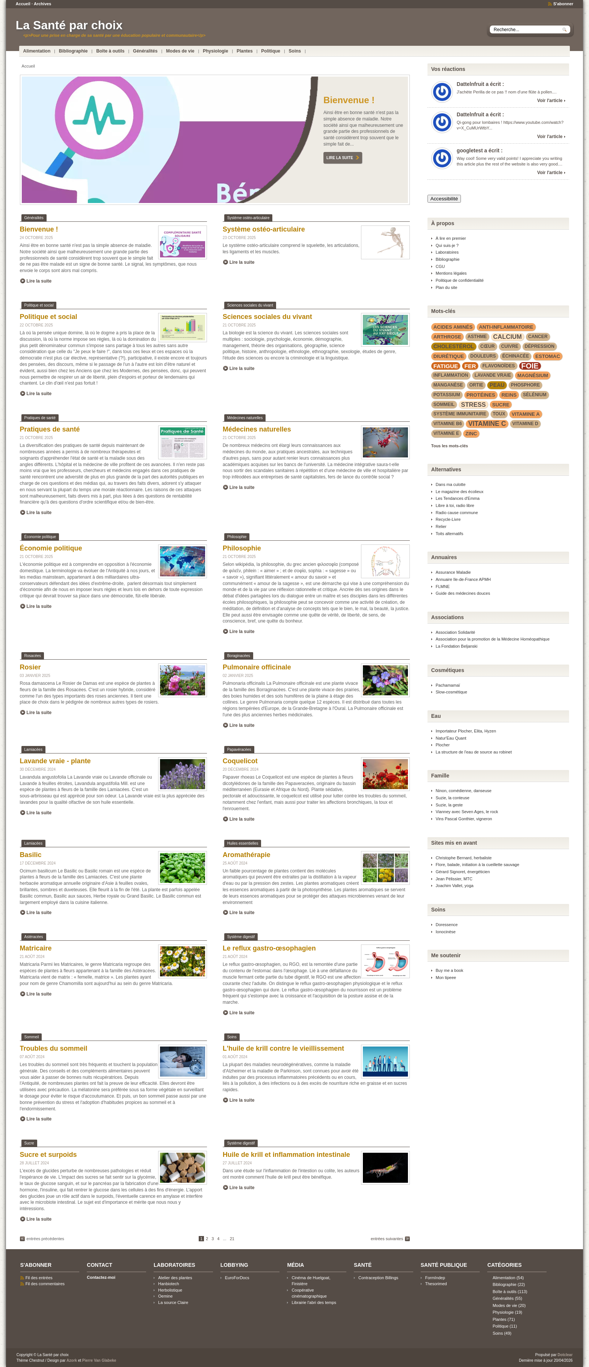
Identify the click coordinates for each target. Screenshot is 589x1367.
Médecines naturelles (245, 418)
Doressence (447, 924)
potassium (446, 394)
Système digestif (241, 937)
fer (470, 366)
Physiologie (215, 51)
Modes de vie (180, 51)
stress (473, 404)
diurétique (448, 356)
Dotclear (564, 1355)
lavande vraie (492, 375)
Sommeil (31, 1037)
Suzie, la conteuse (453, 798)
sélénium (535, 394)
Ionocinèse (446, 931)
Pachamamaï (448, 685)
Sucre (29, 1143)
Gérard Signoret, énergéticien (463, 871)
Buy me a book (449, 970)
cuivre (509, 346)
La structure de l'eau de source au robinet (474, 752)
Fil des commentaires (45, 1283)
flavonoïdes (498, 365)
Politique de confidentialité (460, 280)
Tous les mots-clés (449, 446)
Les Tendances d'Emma (458, 498)
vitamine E (446, 433)
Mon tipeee (446, 977)
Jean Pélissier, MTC (454, 879)
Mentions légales (451, 273)
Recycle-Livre (448, 519)
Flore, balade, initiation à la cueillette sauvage (478, 864)
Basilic (31, 855)
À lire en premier (451, 238)
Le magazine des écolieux (459, 491)
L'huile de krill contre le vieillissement (283, 1048)
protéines (481, 395)
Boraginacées (238, 656)
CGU (440, 266)
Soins (295, 51)
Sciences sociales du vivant (250, 305)
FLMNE (443, 586)
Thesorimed (436, 1283)
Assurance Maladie (453, 572)
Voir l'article (549, 100)
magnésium (532, 375)
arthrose (447, 337)
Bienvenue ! (349, 100)
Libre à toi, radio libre (455, 505)
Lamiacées (33, 749)
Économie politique (40, 537)
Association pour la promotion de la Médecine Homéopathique (493, 639)
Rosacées (32, 656)
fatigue (445, 366)
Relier (441, 526)
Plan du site (446, 287)
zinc (471, 433)
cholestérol (453, 346)
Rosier (30, 667)
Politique (270, 51)
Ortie (476, 385)
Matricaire (36, 948)
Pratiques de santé (40, 418)
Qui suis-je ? (447, 245)
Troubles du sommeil (54, 1048)
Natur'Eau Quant (451, 738)
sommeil (444, 404)
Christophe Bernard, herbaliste (464, 858)
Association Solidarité (455, 632)
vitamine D (525, 423)
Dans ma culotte (450, 484)
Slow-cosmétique (451, 692)
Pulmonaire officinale (257, 667)
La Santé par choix (69, 25)
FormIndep (435, 1277)
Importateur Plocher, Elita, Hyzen (466, 731)
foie (530, 366)
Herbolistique (170, 1290)
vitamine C (487, 423)
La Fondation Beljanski (456, 646)
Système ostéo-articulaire (248, 218)
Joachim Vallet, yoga (455, 885)
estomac (547, 356)
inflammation (450, 375)
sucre (500, 405)
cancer (538, 336)
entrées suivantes (387, 1238)
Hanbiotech (168, 1283)
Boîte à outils (110, 51)
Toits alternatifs (449, 533)
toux (499, 414)
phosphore (525, 385)
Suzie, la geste (449, 805)
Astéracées (33, 937)
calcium (507, 336)
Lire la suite (339, 158)
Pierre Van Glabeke (99, 1360)
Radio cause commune (457, 512)
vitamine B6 (447, 423)
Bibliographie (73, 51)
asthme (477, 336)
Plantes (245, 51)
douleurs (483, 356)
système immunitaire (459, 414)
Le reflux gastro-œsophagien (269, 948)
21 (232, 1238)
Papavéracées (239, 749)
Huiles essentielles (242, 843)
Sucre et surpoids (48, 1154)
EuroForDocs (237, 1277)
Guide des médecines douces (463, 593)
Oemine (165, 1296)
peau (496, 385)
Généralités (145, 51)
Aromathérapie (246, 855)
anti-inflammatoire (506, 327)
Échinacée (515, 356)
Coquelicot (240, 761)
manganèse (448, 385)
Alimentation (37, 51)
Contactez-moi (101, 1277)
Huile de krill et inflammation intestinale (286, 1154)
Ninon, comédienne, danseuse (464, 790)
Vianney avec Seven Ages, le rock (467, 811)
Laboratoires (447, 252)
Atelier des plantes (175, 1277)
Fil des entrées (39, 1277)
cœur (487, 346)
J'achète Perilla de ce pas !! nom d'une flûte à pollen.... (507, 92)
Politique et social (39, 305)
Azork (71, 1360)
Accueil (23, 4)
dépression (539, 346)
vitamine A (526, 414)
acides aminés (453, 327)
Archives (42, 4)
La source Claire (173, 1302)
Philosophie (237, 537)
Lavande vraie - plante (55, 761)
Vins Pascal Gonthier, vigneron (464, 819)
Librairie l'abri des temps (313, 1302)
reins (509, 395)
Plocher (443, 745)
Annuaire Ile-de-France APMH (463, 579)
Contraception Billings (378, 1277)
